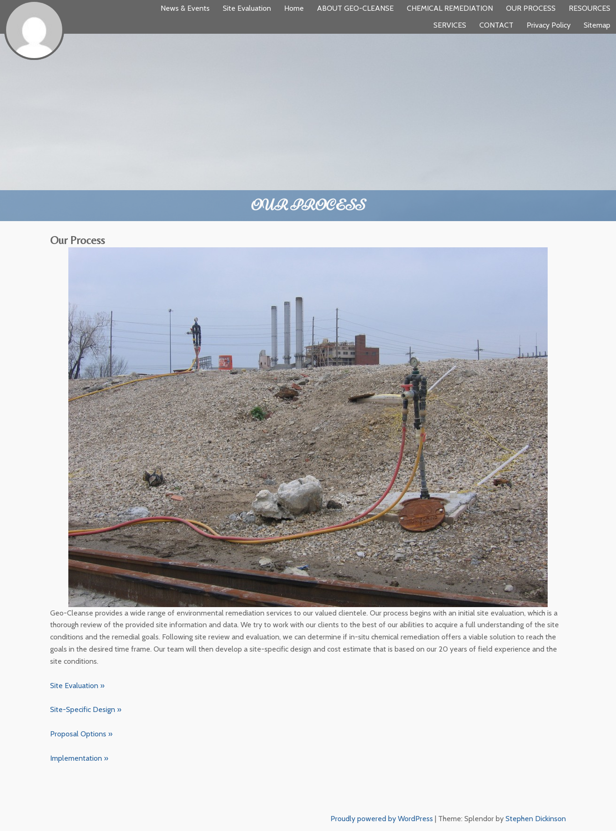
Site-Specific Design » (85, 709)
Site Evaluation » (77, 685)
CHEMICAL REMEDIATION (450, 8)
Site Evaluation (247, 8)
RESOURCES (589, 8)
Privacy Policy (549, 25)
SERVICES (449, 25)
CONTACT (496, 25)
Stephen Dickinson (536, 818)
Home (294, 8)
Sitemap (597, 25)
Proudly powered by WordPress (381, 818)
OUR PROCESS (531, 8)
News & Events (185, 8)
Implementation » (79, 758)
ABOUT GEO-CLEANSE (355, 8)
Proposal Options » (81, 733)
